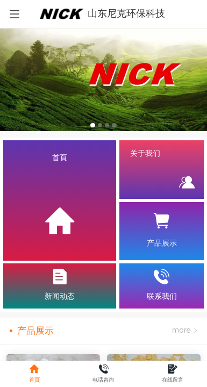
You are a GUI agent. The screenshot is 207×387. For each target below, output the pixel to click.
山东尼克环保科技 (126, 13)
